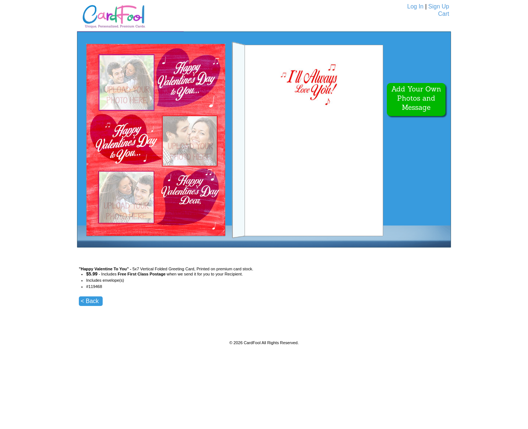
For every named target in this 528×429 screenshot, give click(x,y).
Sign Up (438, 6)
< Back (90, 301)
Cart (443, 14)
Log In (415, 6)
